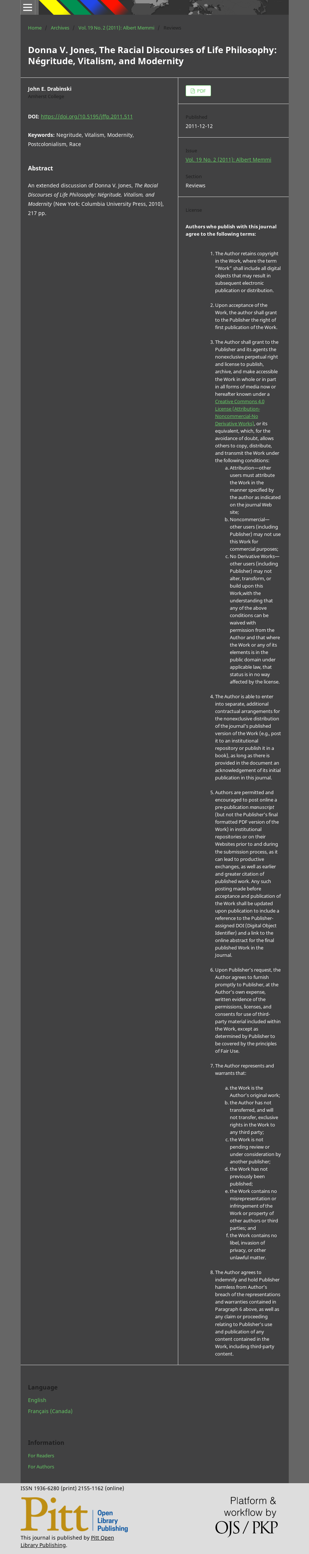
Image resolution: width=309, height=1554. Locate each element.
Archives (60, 27)
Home (35, 27)
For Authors (41, 1466)
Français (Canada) (50, 1411)
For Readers (41, 1455)
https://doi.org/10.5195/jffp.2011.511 (87, 116)
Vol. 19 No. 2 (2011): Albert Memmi (116, 27)
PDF (201, 90)
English (37, 1400)
